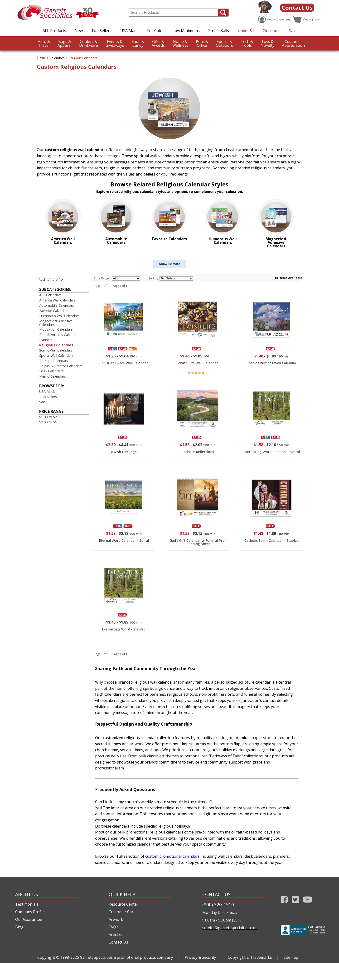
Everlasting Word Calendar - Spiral (271, 451)
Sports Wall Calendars (56, 355)
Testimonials (26, 904)
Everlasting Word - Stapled (123, 629)
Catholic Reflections (198, 451)
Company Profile (30, 912)
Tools (247, 43)
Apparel (65, 43)
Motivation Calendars (56, 329)
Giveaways (115, 43)
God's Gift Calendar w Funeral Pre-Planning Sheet (198, 542)
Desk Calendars (51, 371)
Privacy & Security (200, 957)
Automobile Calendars (56, 305)
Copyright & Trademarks (250, 957)
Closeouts (272, 30)
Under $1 (246, 30)
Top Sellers (101, 30)
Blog (19, 927)
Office (202, 43)
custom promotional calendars (172, 856)
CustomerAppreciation (293, 43)
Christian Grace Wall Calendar (123, 363)
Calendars (57, 58)
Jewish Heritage (124, 451)
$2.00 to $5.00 (50, 422)
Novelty (267, 43)
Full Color (155, 30)
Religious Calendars (82, 58)
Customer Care (122, 912)
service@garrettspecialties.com (229, 928)
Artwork (116, 919)
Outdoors (224, 43)
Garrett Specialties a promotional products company (126, 957)
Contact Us (297, 7)
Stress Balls (218, 30)
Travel (44, 43)
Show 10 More (169, 264)
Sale (292, 30)
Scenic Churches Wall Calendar (271, 363)
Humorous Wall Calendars (59, 316)
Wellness (180, 43)
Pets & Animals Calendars (59, 334)
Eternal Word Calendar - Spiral (124, 540)
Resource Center (123, 904)
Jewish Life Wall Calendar (197, 363)
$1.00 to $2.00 (50, 417)
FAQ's (114, 927)
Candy (138, 43)
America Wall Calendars (57, 300)
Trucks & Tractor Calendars (60, 366)
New (79, 30)
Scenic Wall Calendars (56, 350)
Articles (115, 934)
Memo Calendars (52, 376)
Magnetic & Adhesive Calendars (56, 323)
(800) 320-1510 (218, 904)
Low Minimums (186, 30)
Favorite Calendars (53, 310)
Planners (46, 340)
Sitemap (291, 957)
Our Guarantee (28, 919)
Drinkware (88, 43)
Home (41, 58)
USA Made (129, 30)
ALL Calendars (50, 295)
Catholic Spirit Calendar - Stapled (271, 540)
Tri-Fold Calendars (53, 360)
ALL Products (54, 30)
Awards (158, 43)
